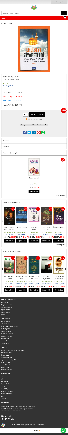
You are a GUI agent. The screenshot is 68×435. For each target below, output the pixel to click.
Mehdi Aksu (58, 232)
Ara (63, 13)
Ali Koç (34, 183)
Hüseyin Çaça (34, 232)
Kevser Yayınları (34, 283)
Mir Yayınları (9, 234)
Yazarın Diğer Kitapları (10, 153)
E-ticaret (31, 430)
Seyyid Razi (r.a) (21, 232)
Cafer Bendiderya (46, 281)
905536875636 (16, 411)
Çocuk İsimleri (34, 178)
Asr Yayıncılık (34, 185)
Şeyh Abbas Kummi (9, 232)
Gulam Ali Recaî (58, 281)
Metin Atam (9, 281)
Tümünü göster (60, 195)
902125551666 (5, 411)
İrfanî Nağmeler (58, 227)
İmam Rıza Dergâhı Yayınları (24, 283)
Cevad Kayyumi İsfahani (23, 281)
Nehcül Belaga (22, 227)
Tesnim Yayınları (46, 283)
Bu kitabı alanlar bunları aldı (12, 251)
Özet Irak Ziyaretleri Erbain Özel (46, 278)
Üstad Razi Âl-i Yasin (35, 281)
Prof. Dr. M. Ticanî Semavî (48, 232)
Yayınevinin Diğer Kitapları (12, 202)
